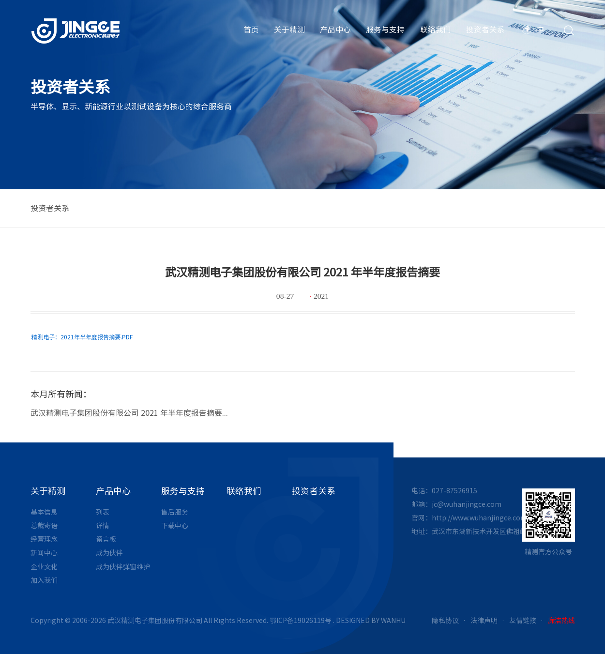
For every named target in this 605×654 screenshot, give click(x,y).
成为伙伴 (109, 552)
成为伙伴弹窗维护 (123, 566)
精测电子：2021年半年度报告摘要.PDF (82, 337)
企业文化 (44, 566)
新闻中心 (44, 552)
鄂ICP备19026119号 (301, 620)
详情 (102, 525)
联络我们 (435, 29)
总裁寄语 (44, 525)
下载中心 (174, 525)
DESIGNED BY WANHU (371, 620)
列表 (102, 512)
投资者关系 (485, 29)
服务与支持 (385, 29)
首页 (251, 29)
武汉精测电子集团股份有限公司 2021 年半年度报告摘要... (129, 413)
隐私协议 (445, 620)
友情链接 (522, 620)
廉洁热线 (561, 620)
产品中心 (335, 29)
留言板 (106, 539)
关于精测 (289, 29)
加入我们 (44, 580)
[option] (302, 410)
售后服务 (174, 512)
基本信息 (44, 512)
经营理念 (44, 539)
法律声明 (484, 620)
